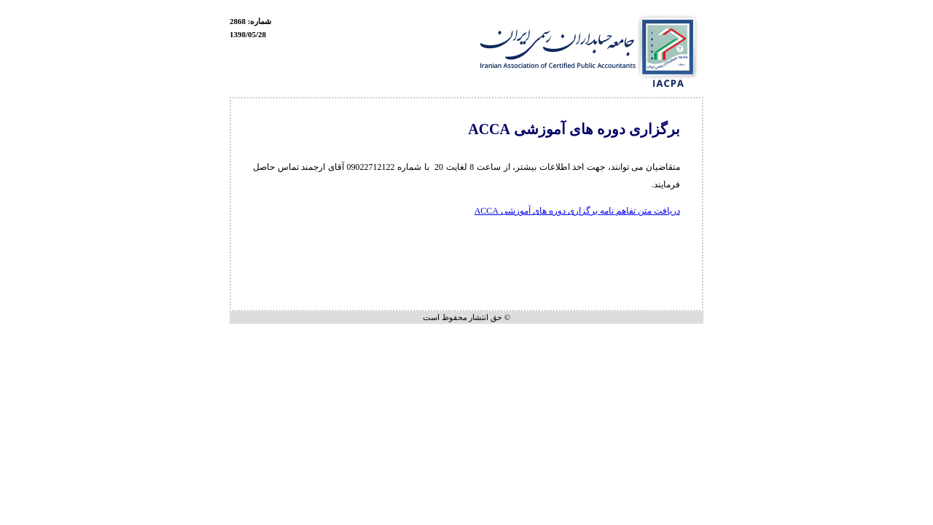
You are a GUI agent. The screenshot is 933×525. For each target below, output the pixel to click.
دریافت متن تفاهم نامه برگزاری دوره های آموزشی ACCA (577, 211)
